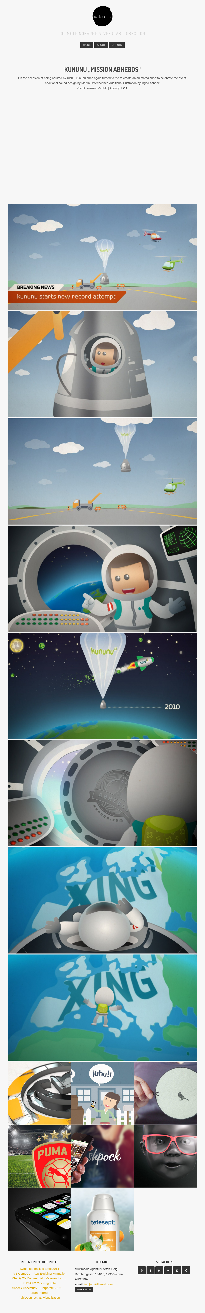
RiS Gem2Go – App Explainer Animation (39, 1273)
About (101, 45)
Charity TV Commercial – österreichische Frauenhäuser (49, 1278)
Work (86, 45)
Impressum (84, 1289)
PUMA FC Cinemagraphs (39, 1283)
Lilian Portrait (39, 1292)
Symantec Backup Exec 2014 (39, 1268)
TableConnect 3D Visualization (39, 1297)
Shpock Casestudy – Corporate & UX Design (42, 1288)
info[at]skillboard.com (98, 1284)
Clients (117, 45)
